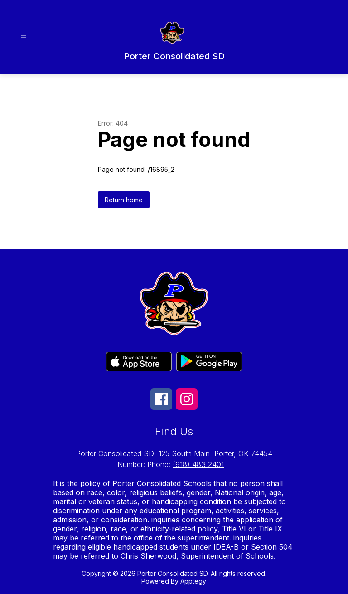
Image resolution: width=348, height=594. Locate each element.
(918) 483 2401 (198, 464)
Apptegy (193, 581)
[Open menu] (23, 37)
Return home (124, 200)
